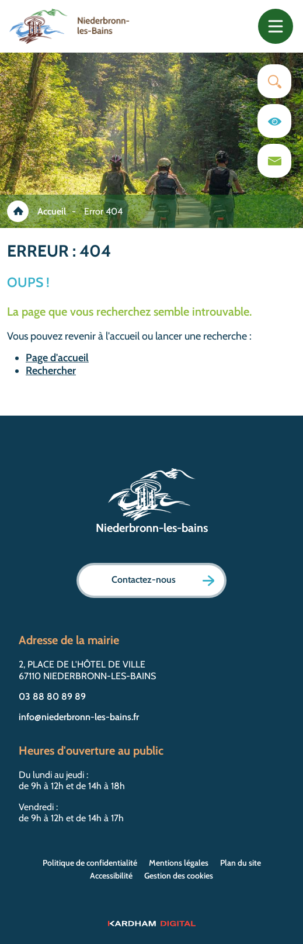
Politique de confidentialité (90, 862)
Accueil (51, 211)
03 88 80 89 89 (52, 696)
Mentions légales (178, 862)
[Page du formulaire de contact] (274, 161)
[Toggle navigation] (275, 26)
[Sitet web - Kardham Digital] (151, 923)
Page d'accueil (57, 357)
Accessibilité (111, 875)
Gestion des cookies (178, 875)
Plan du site (240, 862)
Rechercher (51, 370)
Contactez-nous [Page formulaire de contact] (163, 580)
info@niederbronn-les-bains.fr (79, 716)
